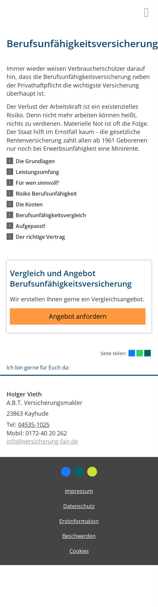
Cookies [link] (79, 551)
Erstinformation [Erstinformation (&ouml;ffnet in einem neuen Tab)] (79, 521)
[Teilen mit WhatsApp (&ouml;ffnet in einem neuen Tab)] (139, 353)
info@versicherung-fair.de (42, 441)
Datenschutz (79, 506)
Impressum (79, 491)
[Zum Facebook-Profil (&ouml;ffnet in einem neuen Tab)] (66, 472)
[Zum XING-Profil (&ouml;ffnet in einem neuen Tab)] (79, 472)
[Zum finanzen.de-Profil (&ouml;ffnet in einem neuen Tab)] (92, 472)
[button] (35, 161)
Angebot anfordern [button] (78, 316)
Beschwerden (79, 536)
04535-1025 (33, 424)
